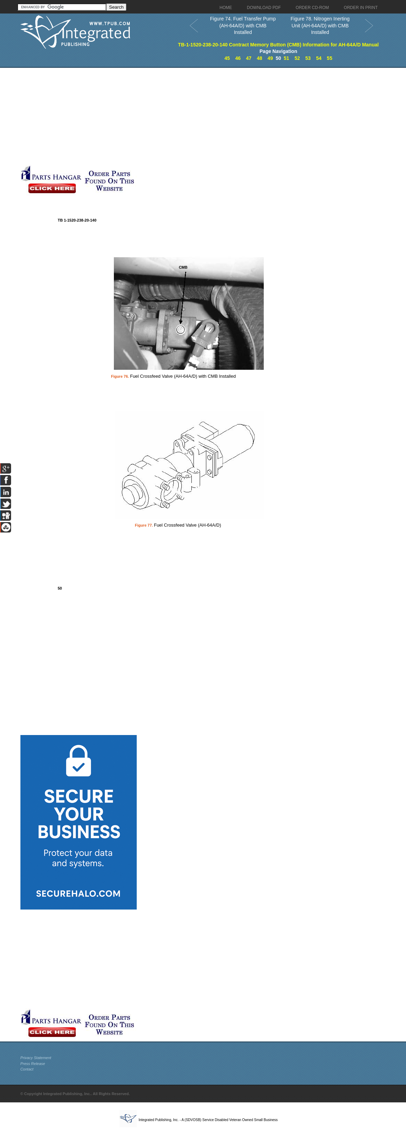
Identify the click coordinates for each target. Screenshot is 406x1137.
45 (227, 58)
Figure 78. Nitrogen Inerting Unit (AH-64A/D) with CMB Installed (320, 25)
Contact (27, 1069)
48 (259, 58)
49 (270, 58)
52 (297, 58)
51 (286, 58)
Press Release (32, 1064)
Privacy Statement (35, 1058)
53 (308, 58)
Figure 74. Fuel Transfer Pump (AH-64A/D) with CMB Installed (243, 25)
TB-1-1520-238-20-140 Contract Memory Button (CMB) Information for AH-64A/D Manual (278, 44)
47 (249, 58)
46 (238, 58)
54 (319, 58)
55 (329, 58)
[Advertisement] (167, 116)
